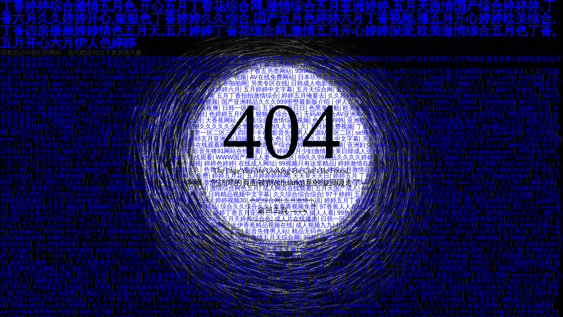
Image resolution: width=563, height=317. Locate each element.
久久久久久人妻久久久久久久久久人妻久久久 (153, 305)
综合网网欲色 (471, 70)
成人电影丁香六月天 (86, 268)
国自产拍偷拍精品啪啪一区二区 (427, 237)
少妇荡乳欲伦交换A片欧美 (483, 286)
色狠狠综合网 (215, 298)
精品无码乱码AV (358, 225)
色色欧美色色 (84, 231)
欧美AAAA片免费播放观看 (344, 305)
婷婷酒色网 (253, 298)
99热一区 (385, 268)
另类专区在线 (269, 83)
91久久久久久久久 (372, 274)
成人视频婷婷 (425, 286)
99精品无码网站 (363, 261)
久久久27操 (499, 77)
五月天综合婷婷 (441, 298)
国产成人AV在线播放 (63, 249)
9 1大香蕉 (97, 286)
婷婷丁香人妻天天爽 (268, 249)
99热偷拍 (487, 237)
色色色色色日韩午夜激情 (224, 268)
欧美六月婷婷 (135, 298)
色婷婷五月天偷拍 (56, 286)
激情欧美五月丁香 (378, 231)
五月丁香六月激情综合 (325, 311)
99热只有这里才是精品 (144, 89)
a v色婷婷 (351, 77)
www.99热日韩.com (439, 280)
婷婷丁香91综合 (216, 249)
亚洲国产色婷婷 (231, 311)
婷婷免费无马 (218, 286)
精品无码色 (307, 231)
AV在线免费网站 (272, 77)
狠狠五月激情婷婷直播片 (193, 225)
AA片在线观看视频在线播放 (38, 311)
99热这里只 (50, 280)
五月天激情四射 (227, 243)
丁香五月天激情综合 (179, 237)
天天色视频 (125, 280)
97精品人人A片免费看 (46, 292)
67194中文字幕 (429, 70)
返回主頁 (283, 210)
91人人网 (338, 231)
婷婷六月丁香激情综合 (501, 255)
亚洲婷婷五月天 (524, 237)
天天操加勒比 (258, 286)
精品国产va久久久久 (396, 77)
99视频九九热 (319, 249)
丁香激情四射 (484, 292)
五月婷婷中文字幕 (267, 89)
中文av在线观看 (444, 261)
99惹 (310, 237)
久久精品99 (191, 311)
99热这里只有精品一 (466, 268)
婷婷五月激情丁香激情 (526, 89)
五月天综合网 (314, 89)
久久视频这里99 (96, 261)
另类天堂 (188, 83)
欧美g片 (21, 249)
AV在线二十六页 (453, 225)
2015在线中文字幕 (313, 292)
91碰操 (103, 83)
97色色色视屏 (374, 243)
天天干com (49, 255)
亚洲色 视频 (491, 274)
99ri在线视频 (273, 311)
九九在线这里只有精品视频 (461, 305)
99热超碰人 (510, 70)
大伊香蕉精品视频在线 (261, 225)
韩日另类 (518, 292)
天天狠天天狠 (289, 280)
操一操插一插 (398, 298)
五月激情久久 (463, 83)
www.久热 (274, 268)
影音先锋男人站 (266, 231)
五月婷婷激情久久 (260, 292)
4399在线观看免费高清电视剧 (155, 286)
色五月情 (34, 77)
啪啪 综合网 (95, 311)
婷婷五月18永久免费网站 (411, 89)
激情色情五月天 (211, 70)
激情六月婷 (91, 274)
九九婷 (272, 255)
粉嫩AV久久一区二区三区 (81, 237)
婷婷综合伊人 (92, 70)
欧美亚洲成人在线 (380, 70)
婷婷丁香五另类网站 (264, 70)
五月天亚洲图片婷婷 (232, 255)
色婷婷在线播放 (116, 249)
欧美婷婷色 (411, 243)
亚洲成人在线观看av (107, 292)
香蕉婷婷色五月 (507, 83)
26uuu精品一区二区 (167, 77)
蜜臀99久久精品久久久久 (422, 311)
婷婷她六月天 (515, 268)
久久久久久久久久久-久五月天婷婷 (69, 225)
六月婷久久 (55, 70)
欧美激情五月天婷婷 (186, 231)
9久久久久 (82, 255)
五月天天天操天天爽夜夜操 (372, 280)
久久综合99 (328, 274)
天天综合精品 (138, 225)
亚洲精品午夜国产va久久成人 (470, 243)
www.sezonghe (531, 274)
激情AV (322, 280)
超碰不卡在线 (350, 268)
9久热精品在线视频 (36, 231)
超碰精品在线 (310, 268)
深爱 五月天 (235, 305)
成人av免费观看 (56, 243)
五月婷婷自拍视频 (527, 305)
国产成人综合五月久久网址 (490, 231)
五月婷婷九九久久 (186, 261)
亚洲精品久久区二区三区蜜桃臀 (399, 83)
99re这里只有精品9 (453, 77)
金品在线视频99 (166, 274)
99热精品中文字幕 (280, 305)
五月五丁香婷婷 (428, 231)
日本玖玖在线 (316, 77)
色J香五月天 (418, 268)
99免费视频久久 (535, 311)
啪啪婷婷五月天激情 (218, 280)
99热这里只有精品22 (56, 298)
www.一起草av (71, 83)
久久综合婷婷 (139, 261)
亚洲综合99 (416, 274)
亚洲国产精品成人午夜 (350, 237)
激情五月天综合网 (275, 237)
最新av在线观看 (306, 255)
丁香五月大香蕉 (120, 255)
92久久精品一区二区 (145, 83)
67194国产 (134, 237)
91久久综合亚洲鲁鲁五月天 (165, 243)
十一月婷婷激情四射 (108, 77)
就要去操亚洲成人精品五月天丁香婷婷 (323, 298)
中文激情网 (403, 261)
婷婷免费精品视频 (166, 249)
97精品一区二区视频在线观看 (509, 261)
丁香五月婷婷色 (405, 255)
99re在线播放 (497, 225)
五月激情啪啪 (209, 274)
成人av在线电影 (102, 243)
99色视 (258, 280)
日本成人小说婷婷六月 (209, 89)
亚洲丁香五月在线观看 (451, 249)
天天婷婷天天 (487, 280)
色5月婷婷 (64, 77)
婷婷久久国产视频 (221, 77)
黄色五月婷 (481, 298)
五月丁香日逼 (354, 89)
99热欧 (19, 286)
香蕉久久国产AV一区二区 (152, 268)
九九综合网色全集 (47, 274)
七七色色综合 (401, 305)
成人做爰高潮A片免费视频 (150, 70)
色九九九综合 (229, 237)
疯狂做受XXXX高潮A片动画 (379, 249)
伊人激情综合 (18, 70)
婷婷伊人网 (295, 286)
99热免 (222, 292)
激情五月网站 (175, 298)
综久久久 (229, 231)
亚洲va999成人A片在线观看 (49, 305)
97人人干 (100, 298)
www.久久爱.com (315, 261)
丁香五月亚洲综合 (379, 286)
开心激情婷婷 (448, 255)
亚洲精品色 (336, 243)
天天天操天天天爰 (185, 292)
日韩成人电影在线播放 (321, 83)
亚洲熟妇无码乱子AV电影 (75, 89)
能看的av (372, 311)
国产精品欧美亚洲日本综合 (251, 261)
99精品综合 (268, 243)
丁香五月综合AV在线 (143, 311)
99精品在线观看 (406, 225)
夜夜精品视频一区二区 (40, 261)
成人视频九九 (314, 225)
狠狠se (147, 292)
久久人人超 (125, 274)
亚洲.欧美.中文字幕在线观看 (270, 274)
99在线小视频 (88, 280)
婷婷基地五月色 (165, 280)
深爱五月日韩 (453, 274)
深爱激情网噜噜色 (130, 231)
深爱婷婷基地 (332, 286)
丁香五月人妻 (503, 249)
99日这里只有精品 (485, 311)
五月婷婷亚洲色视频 (173, 255)
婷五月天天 (302, 243)
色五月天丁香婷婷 (355, 255)
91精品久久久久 (470, 89)
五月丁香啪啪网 (225, 83)
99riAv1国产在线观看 (324, 70)
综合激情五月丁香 (366, 292)
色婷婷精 (530, 77)
